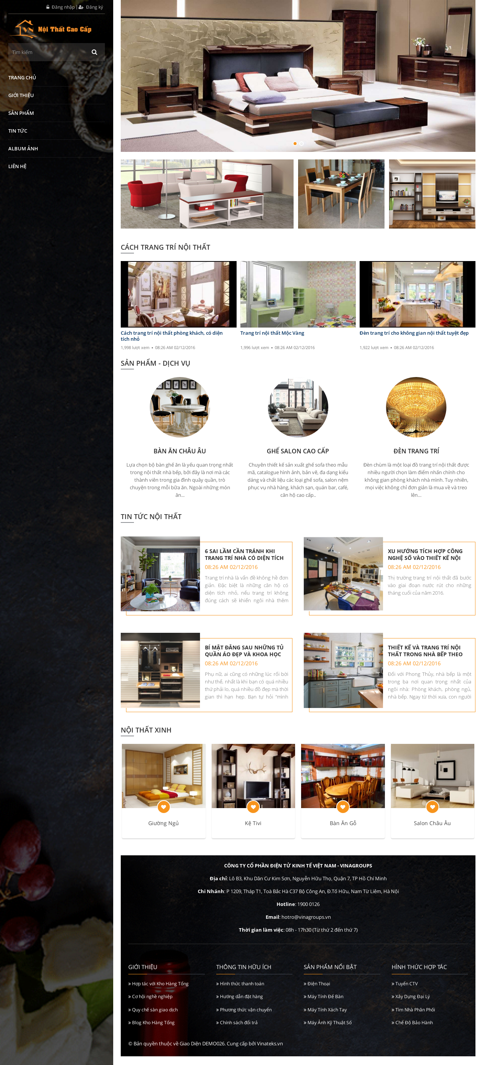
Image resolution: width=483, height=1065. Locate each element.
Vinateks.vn (270, 1052)
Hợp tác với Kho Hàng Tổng (158, 992)
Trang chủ (22, 77)
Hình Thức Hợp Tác (419, 976)
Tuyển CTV (405, 992)
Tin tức (17, 130)
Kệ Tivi (253, 832)
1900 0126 (308, 913)
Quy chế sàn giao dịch (153, 1018)
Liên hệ (17, 166)
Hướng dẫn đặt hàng (239, 1005)
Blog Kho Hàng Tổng (151, 1031)
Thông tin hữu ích (243, 976)
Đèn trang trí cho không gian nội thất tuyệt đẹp (414, 333)
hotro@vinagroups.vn (306, 926)
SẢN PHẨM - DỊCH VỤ (155, 363)
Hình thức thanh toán (240, 992)
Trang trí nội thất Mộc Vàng (272, 333)
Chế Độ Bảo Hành (412, 1031)
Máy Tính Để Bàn (323, 1005)
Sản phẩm (21, 113)
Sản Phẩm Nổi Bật (330, 976)
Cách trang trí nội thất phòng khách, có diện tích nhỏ (172, 336)
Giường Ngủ (163, 832)
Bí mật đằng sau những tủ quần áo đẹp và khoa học (245, 655)
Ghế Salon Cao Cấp (298, 451)
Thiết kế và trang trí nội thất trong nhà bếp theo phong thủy (426, 655)
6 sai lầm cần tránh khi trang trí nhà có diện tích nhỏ (245, 554)
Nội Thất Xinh (146, 738)
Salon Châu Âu (432, 832)
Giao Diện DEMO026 (202, 1052)
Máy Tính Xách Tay (325, 1018)
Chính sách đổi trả (237, 1031)
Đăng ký (90, 7)
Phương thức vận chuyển (244, 1018)
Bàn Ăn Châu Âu (180, 451)
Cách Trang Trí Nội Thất (165, 247)
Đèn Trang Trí (416, 451)
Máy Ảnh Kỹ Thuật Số (328, 1031)
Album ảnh (23, 148)
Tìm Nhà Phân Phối (413, 1018)
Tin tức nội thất (151, 516)
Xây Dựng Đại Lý (411, 1005)
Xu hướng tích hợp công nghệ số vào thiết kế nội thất (426, 554)
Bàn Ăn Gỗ (343, 832)
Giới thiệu (21, 95)
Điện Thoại (317, 992)
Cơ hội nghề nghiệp (150, 1005)
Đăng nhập (60, 7)
